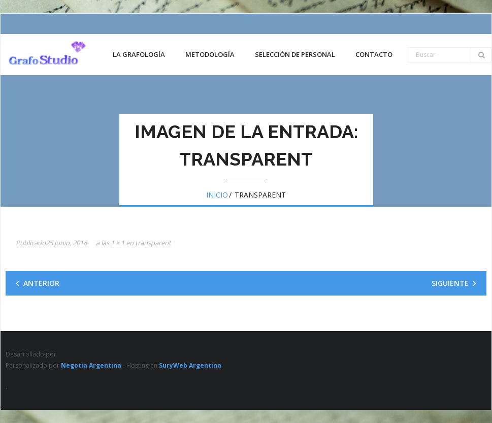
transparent (153, 242)
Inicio (217, 195)
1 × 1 (117, 242)
